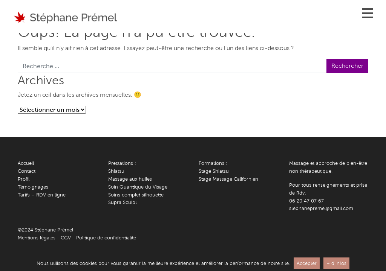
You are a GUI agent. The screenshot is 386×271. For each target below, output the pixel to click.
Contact (26, 171)
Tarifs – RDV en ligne (42, 195)
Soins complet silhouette (136, 195)
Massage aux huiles (130, 179)
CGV (66, 238)
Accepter (307, 263)
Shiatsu (116, 171)
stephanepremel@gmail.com (321, 208)
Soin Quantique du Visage (137, 187)
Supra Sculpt (122, 202)
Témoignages (33, 187)
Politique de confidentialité (106, 238)
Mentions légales (36, 238)
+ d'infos (336, 263)
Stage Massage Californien (228, 179)
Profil (23, 179)
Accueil (26, 163)
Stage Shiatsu (214, 171)
